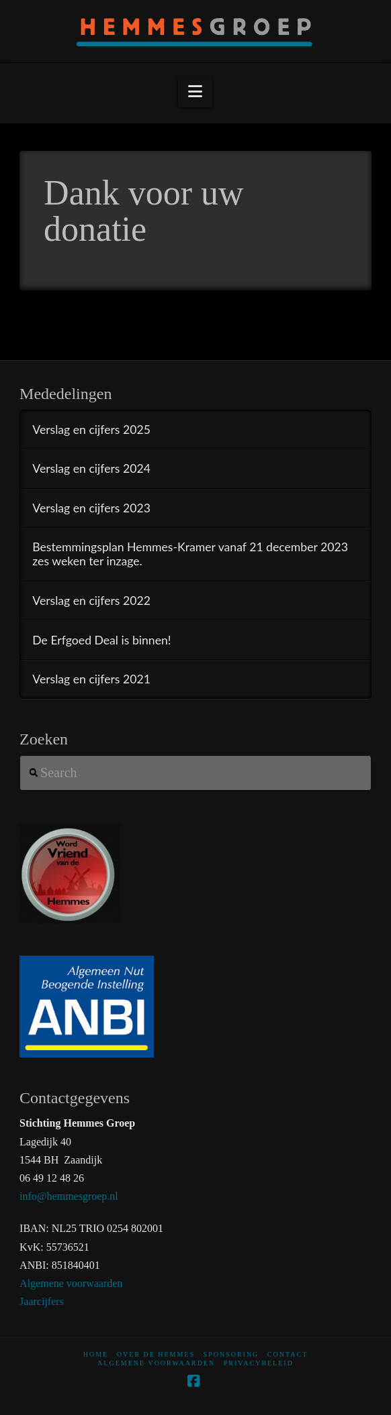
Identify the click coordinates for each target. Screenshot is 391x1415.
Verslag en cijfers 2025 (91, 429)
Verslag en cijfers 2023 (91, 508)
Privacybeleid (259, 1363)
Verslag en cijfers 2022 (91, 600)
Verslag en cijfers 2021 (91, 679)
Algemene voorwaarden (70, 1283)
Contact (287, 1354)
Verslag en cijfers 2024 (91, 468)
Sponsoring (231, 1354)
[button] (195, 92)
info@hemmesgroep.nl (68, 1196)
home (95, 1354)
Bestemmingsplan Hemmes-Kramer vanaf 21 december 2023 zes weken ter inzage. (190, 554)
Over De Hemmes (156, 1354)
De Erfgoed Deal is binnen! (101, 640)
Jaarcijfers (41, 1301)
